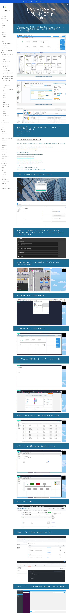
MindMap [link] (4, 165)
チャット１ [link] (5, 99)
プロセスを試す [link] (6, 66)
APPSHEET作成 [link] (6, 85)
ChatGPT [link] (4, 161)
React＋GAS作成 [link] (6, 70)
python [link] (4, 93)
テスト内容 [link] (4, 183)
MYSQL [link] (4, 97)
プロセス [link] (4, 63)
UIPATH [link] (4, 108)
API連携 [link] (3, 131)
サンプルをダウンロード (21, 165)
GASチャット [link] (4, 151)
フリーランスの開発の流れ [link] (8, 90)
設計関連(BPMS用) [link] (5, 179)
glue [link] (3, 41)
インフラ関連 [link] (4, 185)
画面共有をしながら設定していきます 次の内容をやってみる (28, 163)
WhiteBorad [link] (4, 149)
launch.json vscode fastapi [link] (7, 138)
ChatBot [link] (3, 127)
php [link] (4, 87)
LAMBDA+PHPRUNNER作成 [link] (8, 73)
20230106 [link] (4, 136)
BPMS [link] (4, 82)
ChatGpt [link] (3, 52)
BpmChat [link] (4, 16)
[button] (67, 5)
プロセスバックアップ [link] (6, 188)
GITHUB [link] (3, 154)
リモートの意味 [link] (5, 20)
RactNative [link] (4, 174)
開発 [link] (3, 167)
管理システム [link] (4, 158)
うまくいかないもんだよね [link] (7, 43)
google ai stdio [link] (4, 32)
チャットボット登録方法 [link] (7, 50)
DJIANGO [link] (4, 172)
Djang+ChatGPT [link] (5, 59)
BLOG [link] (3, 129)
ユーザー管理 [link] (5, 115)
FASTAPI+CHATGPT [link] (6, 56)
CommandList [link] (4, 133)
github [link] (3, 23)
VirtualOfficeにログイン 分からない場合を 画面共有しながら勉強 (30, 154)
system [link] (3, 25)
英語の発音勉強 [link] (6, 104)
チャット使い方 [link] (6, 106)
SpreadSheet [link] (4, 140)
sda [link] (4, 120)
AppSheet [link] (4, 142)
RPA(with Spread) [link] (5, 156)
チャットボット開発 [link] (6, 47)
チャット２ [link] (5, 102)
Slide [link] (3, 147)
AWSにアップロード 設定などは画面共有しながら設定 (27, 167)
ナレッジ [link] (4, 38)
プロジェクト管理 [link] (5, 181)
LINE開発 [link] (4, 36)
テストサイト (51, 232)
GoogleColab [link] (4, 145)
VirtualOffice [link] (4, 45)
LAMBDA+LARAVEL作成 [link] (8, 76)
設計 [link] (3, 170)
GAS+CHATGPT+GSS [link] (6, 61)
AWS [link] (4, 95)
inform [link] (4, 113)
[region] (34, 1)
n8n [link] (3, 27)
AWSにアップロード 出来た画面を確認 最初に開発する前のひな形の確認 (31, 169)
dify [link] (3, 29)
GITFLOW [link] (5, 68)
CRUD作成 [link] (5, 117)
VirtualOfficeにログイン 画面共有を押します (25, 156)
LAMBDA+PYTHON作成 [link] (8, 78)
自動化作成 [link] (4, 34)
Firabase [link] (3, 176)
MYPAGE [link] (4, 18)
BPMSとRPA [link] (4, 163)
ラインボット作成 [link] (6, 80)
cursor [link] (4, 111)
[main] (41, 14)
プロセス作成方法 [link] (5, 122)
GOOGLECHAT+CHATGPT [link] (7, 54)
